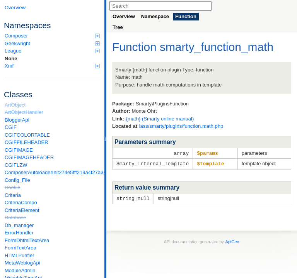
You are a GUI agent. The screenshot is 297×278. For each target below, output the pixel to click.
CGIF (11, 127)
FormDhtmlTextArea (27, 240)
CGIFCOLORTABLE (27, 135)
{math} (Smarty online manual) (160, 119)
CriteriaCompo (21, 202)
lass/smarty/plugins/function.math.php (181, 126)
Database (15, 217)
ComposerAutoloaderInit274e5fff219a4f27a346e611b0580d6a (53, 172)
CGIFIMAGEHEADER (29, 157)
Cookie (12, 187)
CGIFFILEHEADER (26, 142)
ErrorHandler (19, 233)
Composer (52, 36)
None (11, 58)
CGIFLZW (16, 165)
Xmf (52, 66)
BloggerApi (17, 120)
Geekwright (52, 43)
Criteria (13, 195)
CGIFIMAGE (19, 150)
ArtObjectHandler (24, 112)
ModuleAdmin (20, 270)
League (52, 51)
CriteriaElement (22, 210)
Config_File (17, 180)
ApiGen (232, 240)
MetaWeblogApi (22, 263)
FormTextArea (20, 248)
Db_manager (19, 225)
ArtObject (15, 105)
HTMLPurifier (19, 255)
